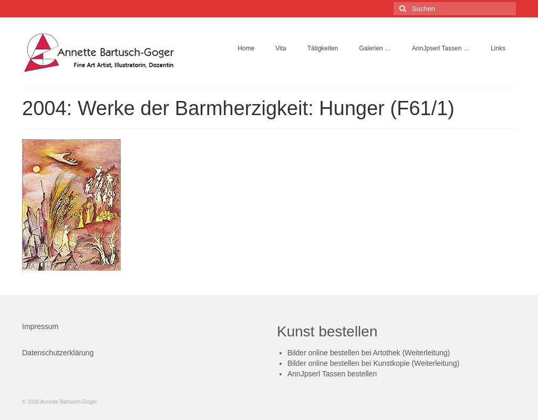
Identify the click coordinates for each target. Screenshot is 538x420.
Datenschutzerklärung (58, 353)
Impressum (40, 326)
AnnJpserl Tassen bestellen (332, 374)
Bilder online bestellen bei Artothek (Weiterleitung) (368, 353)
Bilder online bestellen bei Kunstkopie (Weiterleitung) (373, 363)
